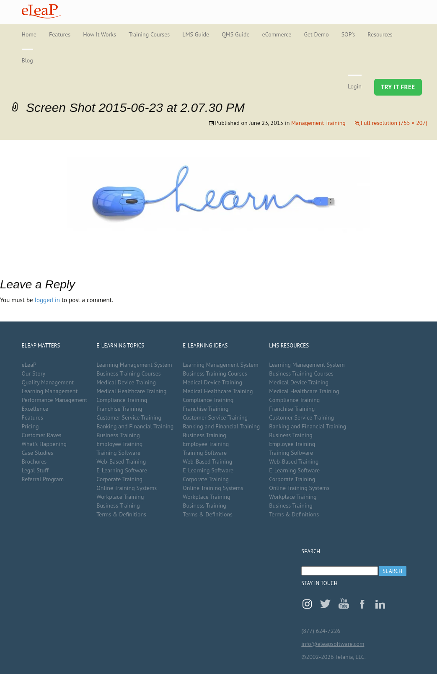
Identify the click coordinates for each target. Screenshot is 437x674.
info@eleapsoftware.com (332, 644)
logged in (47, 300)
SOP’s (348, 34)
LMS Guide (195, 34)
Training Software (118, 452)
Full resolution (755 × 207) (394, 123)
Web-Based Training (121, 461)
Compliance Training (121, 400)
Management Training (318, 123)
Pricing (30, 426)
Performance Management (55, 400)
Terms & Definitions (121, 514)
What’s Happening (44, 444)
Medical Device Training (126, 382)
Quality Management (48, 382)
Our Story (33, 373)
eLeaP (41, 11)
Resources (379, 34)
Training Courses (149, 34)
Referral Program (43, 479)
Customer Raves (42, 435)
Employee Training (119, 444)
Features (59, 34)
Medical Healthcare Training (131, 391)
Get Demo (316, 34)
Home (29, 34)
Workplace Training (120, 496)
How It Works (99, 34)
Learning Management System (134, 364)
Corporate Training (119, 479)
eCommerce (277, 34)
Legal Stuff (35, 470)
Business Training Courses (128, 373)
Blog (27, 60)
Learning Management (50, 391)
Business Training (118, 435)
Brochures (34, 461)
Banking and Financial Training (134, 426)
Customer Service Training (128, 417)
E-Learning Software (121, 470)
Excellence (35, 408)
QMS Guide (235, 34)
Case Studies (37, 452)
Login (355, 86)
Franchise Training (119, 408)
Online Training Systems (126, 488)
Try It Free (398, 87)
